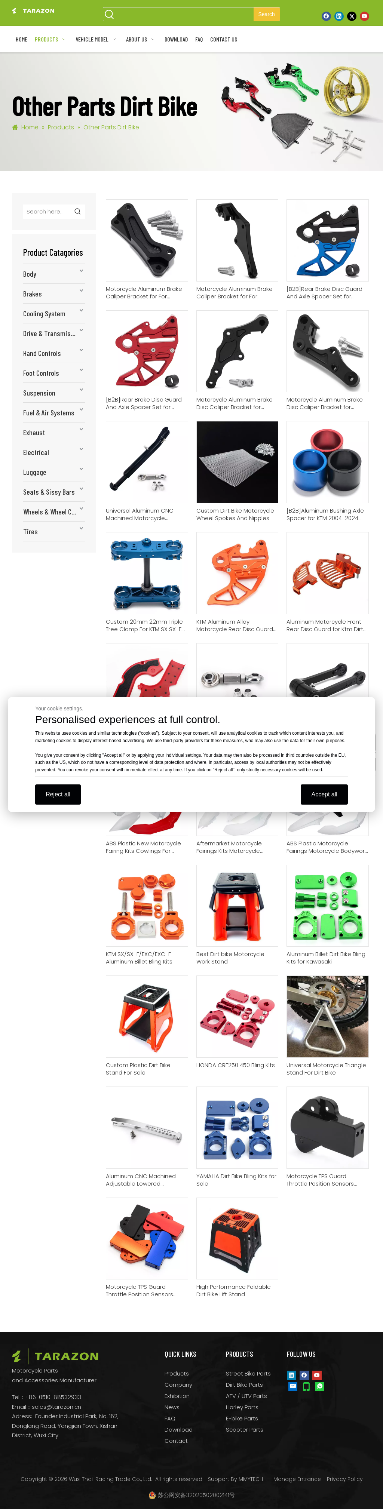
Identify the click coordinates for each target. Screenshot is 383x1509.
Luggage (34, 471)
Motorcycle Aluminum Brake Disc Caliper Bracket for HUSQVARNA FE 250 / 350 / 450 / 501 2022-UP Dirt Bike (234, 403)
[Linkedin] (339, 16)
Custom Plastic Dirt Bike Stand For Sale (138, 1068)
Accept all (324, 794)
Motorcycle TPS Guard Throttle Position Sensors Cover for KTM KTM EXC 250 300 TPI (323, 1180)
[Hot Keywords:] (267, 14)
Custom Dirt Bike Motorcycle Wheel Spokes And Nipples (235, 514)
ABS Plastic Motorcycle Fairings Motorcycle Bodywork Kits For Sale (327, 847)
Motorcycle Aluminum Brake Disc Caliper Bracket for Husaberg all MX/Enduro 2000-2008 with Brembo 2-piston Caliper (325, 403)
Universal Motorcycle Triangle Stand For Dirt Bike (326, 1068)
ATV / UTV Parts (246, 1396)
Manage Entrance (297, 1479)
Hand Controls (42, 352)
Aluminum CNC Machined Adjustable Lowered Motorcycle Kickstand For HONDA (141, 1180)
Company (178, 1385)
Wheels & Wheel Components (54, 511)
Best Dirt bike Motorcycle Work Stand (230, 957)
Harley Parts (242, 1407)
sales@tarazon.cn (56, 1407)
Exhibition (177, 1396)
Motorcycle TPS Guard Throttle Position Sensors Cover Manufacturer (139, 1290)
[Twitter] (351, 16)
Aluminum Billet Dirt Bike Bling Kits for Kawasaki (326, 957)
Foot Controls (41, 372)
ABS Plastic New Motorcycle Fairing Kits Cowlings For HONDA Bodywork (143, 847)
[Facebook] (326, 16)
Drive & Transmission (53, 333)
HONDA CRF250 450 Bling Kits (235, 1065)
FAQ (170, 1418)
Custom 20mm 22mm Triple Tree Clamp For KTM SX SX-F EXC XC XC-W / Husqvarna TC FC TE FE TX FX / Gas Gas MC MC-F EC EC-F (146, 625)
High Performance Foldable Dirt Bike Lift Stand (233, 1290)
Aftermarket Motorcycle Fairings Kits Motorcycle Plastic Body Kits (229, 847)
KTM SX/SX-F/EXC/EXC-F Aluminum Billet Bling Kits (139, 957)
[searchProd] (185, 14)
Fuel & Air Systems (48, 412)
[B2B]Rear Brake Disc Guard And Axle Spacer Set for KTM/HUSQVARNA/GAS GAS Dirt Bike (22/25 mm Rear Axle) (144, 403)
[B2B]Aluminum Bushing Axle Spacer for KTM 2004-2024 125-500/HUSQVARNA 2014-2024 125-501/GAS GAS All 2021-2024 (325, 514)
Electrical (36, 452)
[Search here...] (47, 211)
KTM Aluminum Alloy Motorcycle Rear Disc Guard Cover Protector (234, 625)
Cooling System (44, 313)
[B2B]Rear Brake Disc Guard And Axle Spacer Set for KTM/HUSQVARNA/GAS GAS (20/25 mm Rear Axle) (324, 292)
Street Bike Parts (248, 1373)
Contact (176, 1441)
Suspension (39, 392)
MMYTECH (251, 1479)
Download (179, 1429)
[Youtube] (364, 16)
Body (29, 273)
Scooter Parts (244, 1429)
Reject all (58, 794)
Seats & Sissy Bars (49, 491)
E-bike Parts (242, 1418)
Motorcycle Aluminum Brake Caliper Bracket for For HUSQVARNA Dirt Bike (234, 292)
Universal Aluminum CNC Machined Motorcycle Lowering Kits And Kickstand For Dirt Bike (143, 514)
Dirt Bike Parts (244, 1385)
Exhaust (34, 432)
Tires (30, 531)
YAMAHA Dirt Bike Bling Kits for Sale (236, 1180)
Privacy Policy (345, 1479)
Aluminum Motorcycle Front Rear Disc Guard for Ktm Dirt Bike (325, 625)
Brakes (32, 293)
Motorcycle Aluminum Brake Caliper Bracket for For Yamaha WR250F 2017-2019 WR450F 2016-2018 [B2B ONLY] (146, 292)
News (172, 1407)
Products (177, 1373)
